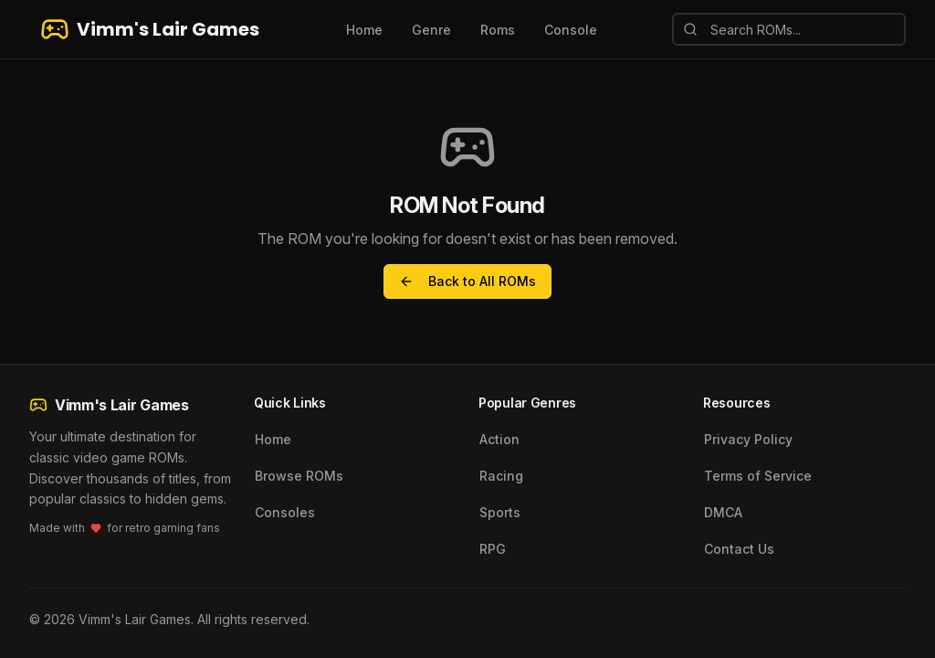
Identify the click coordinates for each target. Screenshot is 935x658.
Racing (501, 475)
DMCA (723, 512)
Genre (431, 29)
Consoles (285, 512)
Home (364, 29)
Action (499, 439)
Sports (499, 512)
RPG (492, 549)
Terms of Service (758, 475)
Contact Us (739, 549)
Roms (497, 29)
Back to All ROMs (467, 281)
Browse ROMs (299, 475)
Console (570, 29)
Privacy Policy (748, 439)
